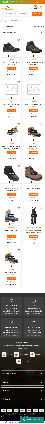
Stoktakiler (9, 27)
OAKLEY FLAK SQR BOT (33, 188)
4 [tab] (14, 56)
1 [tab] (8, 56)
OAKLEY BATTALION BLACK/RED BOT (11, 190)
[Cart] (35, 7)
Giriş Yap (17, 2)
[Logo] (7, 7)
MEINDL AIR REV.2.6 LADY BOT (11, 106)
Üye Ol (5, 2)
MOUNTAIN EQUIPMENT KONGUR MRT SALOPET (34, 232)
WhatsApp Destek (32, 420)
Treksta (11, 59)
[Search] (22, 14)
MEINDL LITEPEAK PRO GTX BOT (34, 106)
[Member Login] (41, 7)
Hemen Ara (37, 14)
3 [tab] (12, 56)
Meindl (11, 101)
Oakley (11, 185)
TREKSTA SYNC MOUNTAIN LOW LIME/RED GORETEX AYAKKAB (11, 148)
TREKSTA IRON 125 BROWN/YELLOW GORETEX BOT (34, 148)
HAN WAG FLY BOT (11, 230)
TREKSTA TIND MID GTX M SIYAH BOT (11, 63)
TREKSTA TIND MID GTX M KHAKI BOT (34, 63)
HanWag (11, 228)
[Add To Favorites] (19, 39)
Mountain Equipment (34, 228)
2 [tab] (10, 56)
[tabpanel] (11, 47)
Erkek (30, 21)
